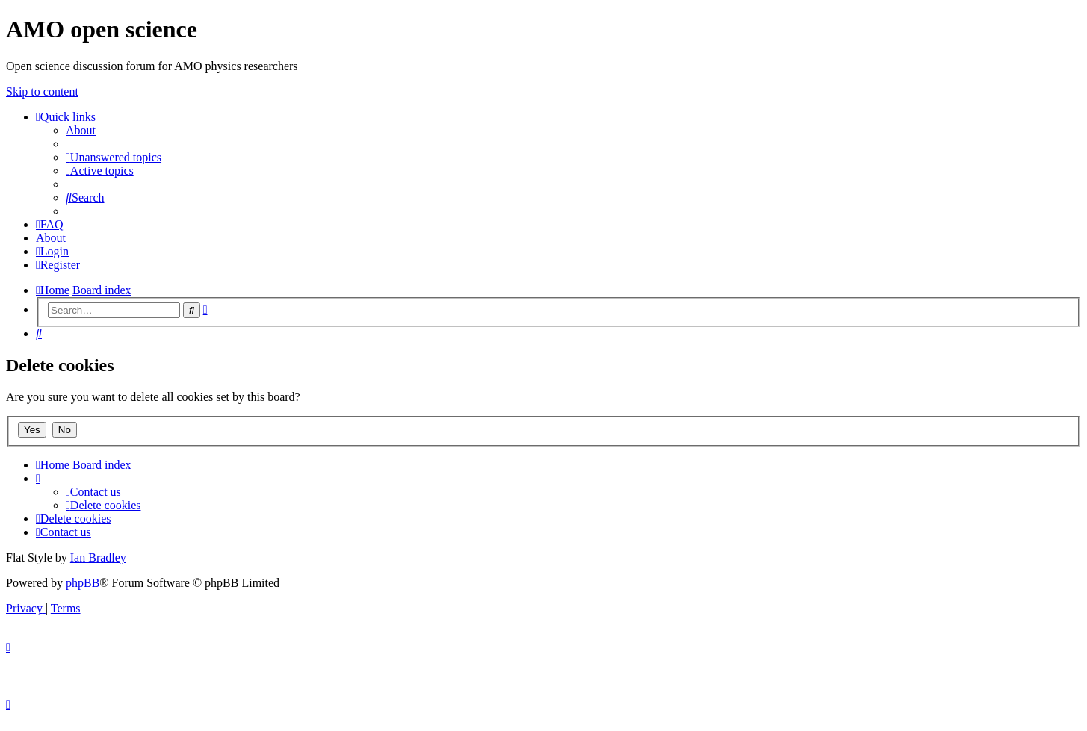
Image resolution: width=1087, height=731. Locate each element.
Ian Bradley (98, 557)
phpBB (82, 582)
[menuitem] (81, 130)
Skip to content (42, 91)
